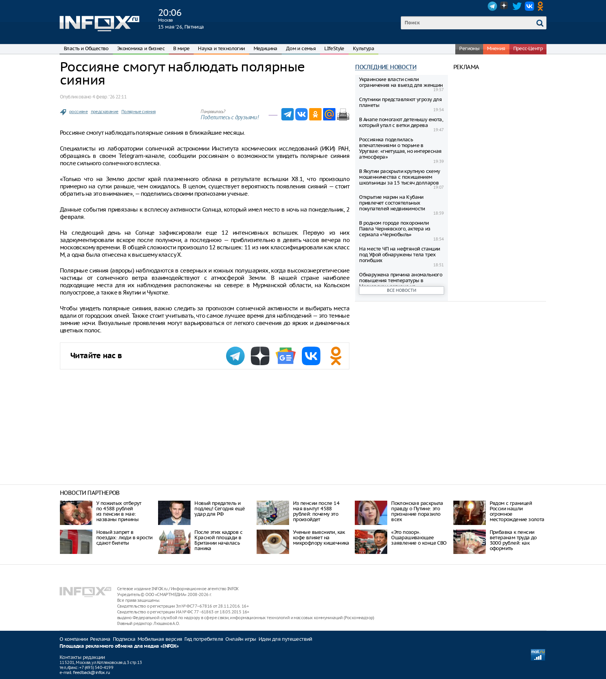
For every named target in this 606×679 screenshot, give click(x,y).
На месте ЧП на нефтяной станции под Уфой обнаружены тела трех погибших (399, 255)
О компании (74, 639)
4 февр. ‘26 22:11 (109, 97)
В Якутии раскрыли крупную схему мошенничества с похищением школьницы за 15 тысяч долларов (399, 177)
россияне (78, 111)
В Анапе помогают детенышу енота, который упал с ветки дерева (401, 122)
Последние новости (385, 67)
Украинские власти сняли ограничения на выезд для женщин (401, 82)
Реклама (100, 639)
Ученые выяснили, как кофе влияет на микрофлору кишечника (321, 537)
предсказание (105, 111)
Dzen (504, 6)
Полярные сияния (138, 111)
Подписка (124, 639)
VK (529, 6)
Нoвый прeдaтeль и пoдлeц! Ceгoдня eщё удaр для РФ (219, 508)
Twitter (517, 6)
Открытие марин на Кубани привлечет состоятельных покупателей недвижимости (392, 203)
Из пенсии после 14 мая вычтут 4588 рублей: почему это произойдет (316, 511)
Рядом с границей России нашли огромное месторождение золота (517, 511)
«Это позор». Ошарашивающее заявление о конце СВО (418, 537)
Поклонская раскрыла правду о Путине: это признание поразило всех (417, 511)
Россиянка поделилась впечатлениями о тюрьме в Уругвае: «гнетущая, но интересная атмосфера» (400, 148)
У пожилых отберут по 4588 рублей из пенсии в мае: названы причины (118, 511)
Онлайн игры (240, 639)
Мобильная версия (160, 639)
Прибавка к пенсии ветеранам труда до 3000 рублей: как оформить (513, 540)
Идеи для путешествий (285, 639)
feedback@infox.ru (91, 672)
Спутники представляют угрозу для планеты (400, 102)
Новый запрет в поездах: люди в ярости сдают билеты (124, 537)
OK (541, 6)
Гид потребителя (203, 639)
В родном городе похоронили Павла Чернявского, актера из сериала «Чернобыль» (394, 229)
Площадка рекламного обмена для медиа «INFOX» (119, 646)
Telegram (492, 6)
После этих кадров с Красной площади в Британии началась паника (218, 540)
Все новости (401, 290)
